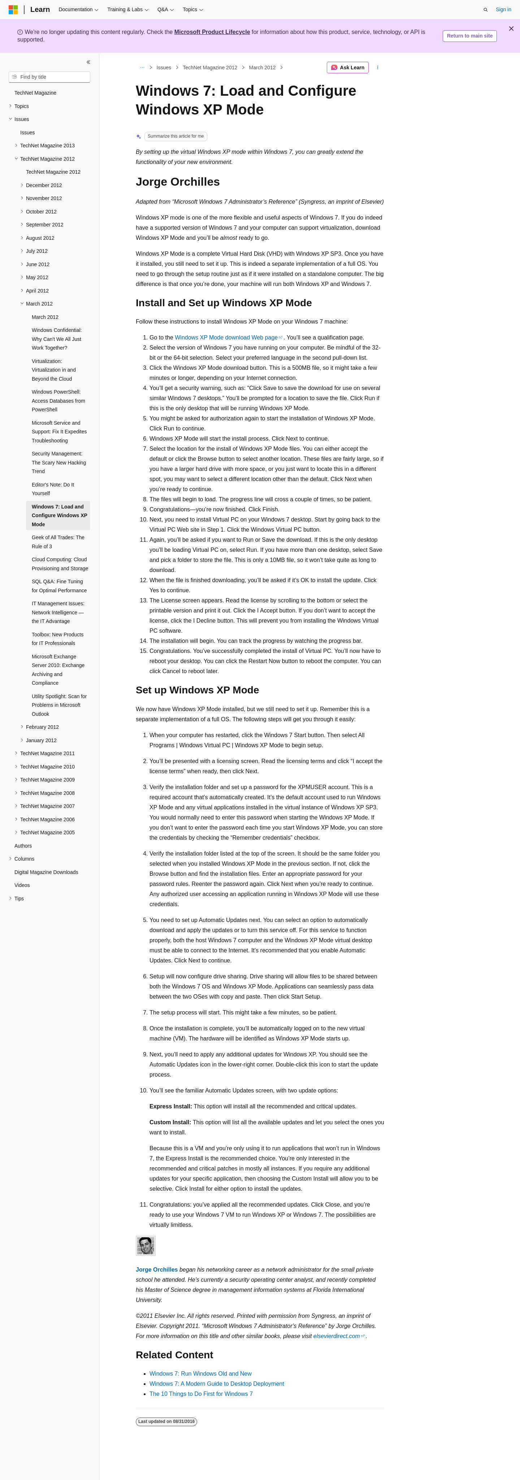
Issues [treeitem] (27, 132)
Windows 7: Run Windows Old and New (201, 1374)
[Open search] (485, 9)
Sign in (503, 9)
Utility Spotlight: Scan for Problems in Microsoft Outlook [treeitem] (59, 705)
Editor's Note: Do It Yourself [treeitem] (53, 489)
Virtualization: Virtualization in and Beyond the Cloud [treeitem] (54, 370)
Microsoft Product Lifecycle (212, 32)
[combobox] (49, 77)
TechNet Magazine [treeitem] (35, 93)
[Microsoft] (13, 9)
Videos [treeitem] (22, 885)
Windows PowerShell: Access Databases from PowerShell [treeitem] (58, 400)
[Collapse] (88, 62)
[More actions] (378, 67)
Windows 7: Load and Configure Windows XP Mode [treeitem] (59, 515)
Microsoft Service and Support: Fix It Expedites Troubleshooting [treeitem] (59, 431)
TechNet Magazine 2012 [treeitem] (53, 172)
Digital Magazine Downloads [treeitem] (46, 872)
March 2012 (262, 67)
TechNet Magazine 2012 (210, 67)
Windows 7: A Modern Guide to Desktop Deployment (217, 1384)
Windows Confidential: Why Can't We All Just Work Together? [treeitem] (57, 339)
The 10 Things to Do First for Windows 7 (201, 1394)
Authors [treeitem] (23, 846)
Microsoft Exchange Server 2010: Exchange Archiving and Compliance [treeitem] (58, 670)
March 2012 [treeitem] (45, 317)
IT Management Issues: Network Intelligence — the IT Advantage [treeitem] (58, 612)
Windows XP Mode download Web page (226, 337)
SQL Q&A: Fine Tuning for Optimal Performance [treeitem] (59, 586)
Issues (164, 67)
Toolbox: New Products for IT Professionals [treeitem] (57, 639)
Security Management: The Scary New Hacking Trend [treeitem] (59, 462)
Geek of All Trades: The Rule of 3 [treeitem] (58, 542)
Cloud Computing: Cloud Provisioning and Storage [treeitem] (60, 564)
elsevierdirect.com (336, 1336)
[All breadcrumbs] (142, 67)
